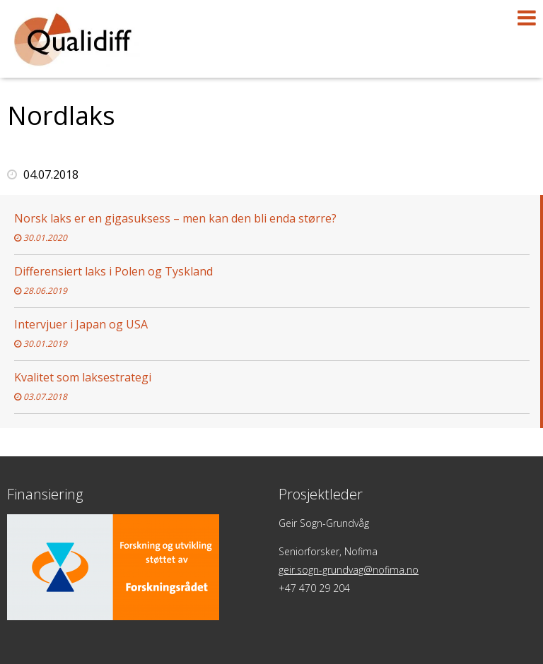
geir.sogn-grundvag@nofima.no (349, 569)
